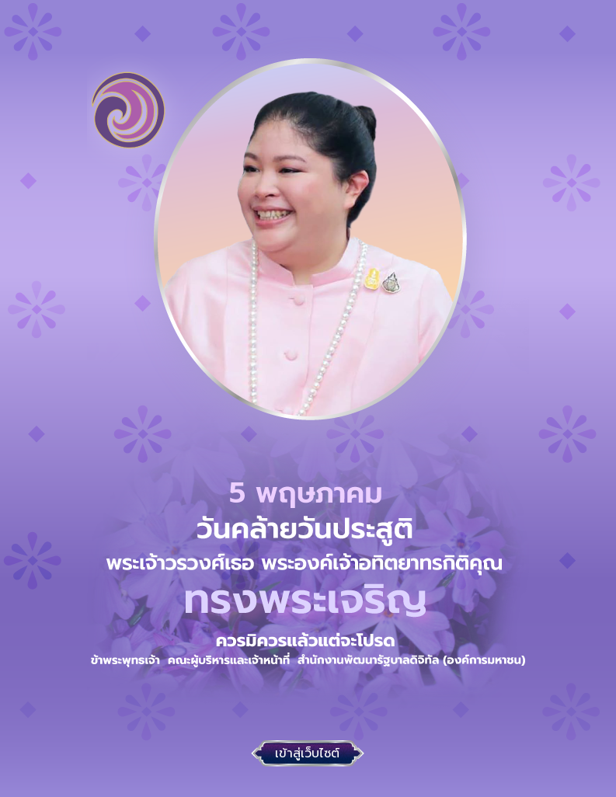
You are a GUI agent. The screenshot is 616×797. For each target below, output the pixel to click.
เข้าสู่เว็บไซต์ (307, 753)
